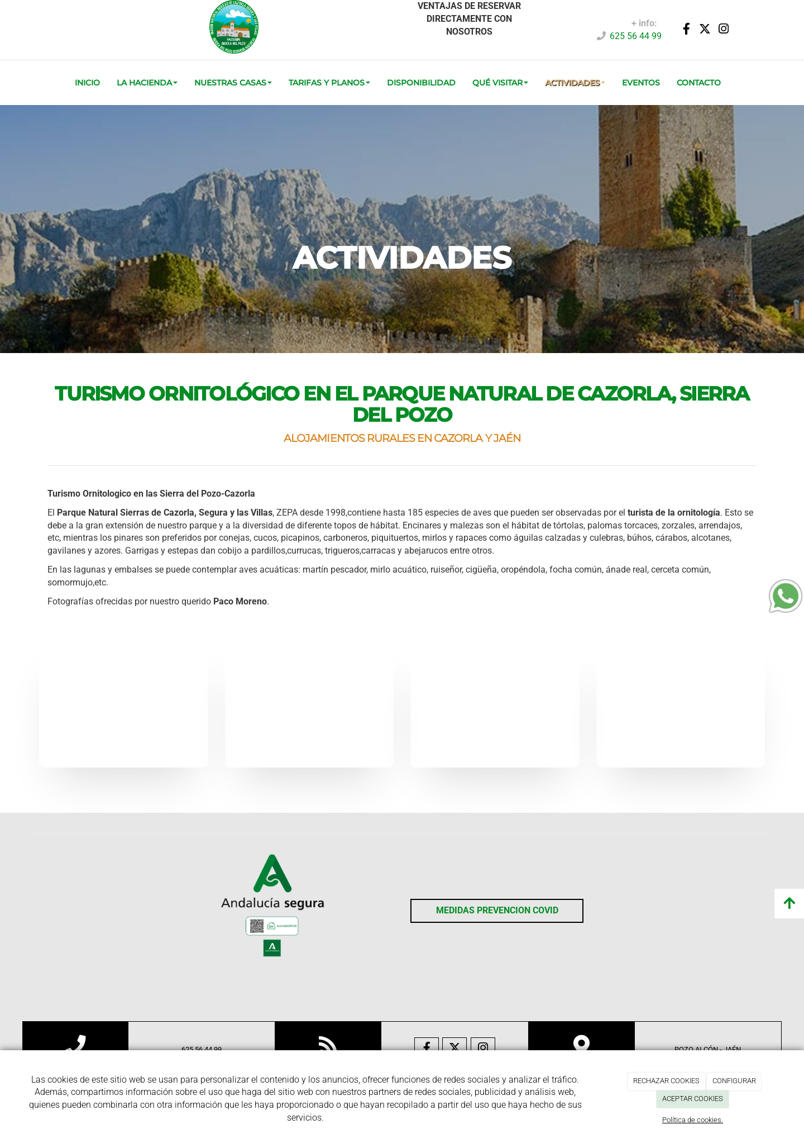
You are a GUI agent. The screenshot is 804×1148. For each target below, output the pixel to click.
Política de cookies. (692, 1120)
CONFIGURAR (734, 1080)
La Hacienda (147, 83)
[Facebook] (686, 30)
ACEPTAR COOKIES (692, 1098)
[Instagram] (723, 30)
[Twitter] (705, 30)
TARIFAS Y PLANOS (329, 83)
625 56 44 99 (636, 36)
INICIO (87, 83)
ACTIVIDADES (575, 83)
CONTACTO (699, 83)
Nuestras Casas (233, 83)
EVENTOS (641, 83)
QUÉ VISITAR (500, 83)
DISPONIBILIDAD (421, 83)
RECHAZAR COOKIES (666, 1080)
